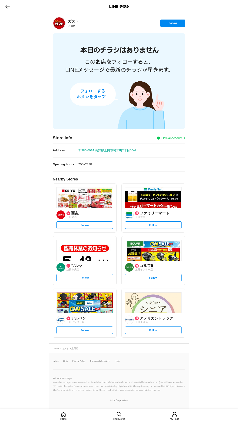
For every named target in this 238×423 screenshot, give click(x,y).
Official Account (172, 138)
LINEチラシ (119, 6)
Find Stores (119, 419)
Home (63, 419)
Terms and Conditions (100, 361)
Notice (56, 361)
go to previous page (7, 6)
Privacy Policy (78, 361)
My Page (174, 419)
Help (65, 361)
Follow (173, 24)
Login (117, 361)
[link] (59, 23)
